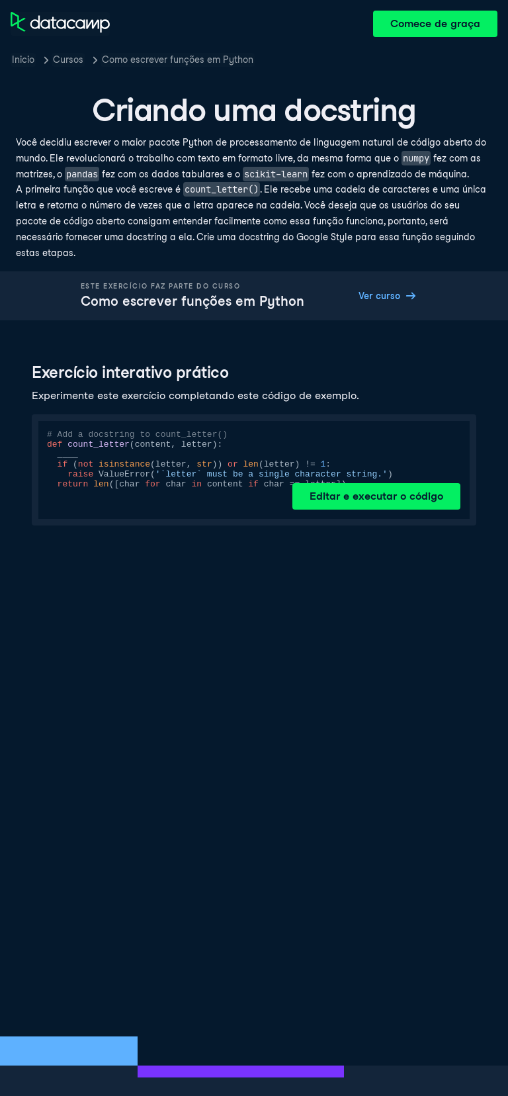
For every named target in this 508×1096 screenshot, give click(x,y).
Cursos (68, 59)
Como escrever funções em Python (177, 59)
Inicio (23, 59)
